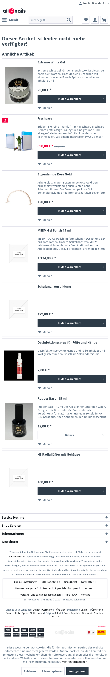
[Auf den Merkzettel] (45, 108)
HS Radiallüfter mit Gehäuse (59, 455)
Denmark (87, 613)
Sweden (98, 613)
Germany (47, 609)
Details (84, 434)
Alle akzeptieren (52, 671)
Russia (55, 616)
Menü (10, 19)
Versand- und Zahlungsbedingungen (40, 594)
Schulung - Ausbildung (54, 287)
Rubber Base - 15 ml (52, 399)
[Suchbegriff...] (51, 20)
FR (85, 609)
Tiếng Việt (59, 609)
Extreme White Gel (51, 62)
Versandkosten (17, 556)
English (36, 609)
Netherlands (37, 613)
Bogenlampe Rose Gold (55, 174)
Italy (17, 613)
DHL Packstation (50, 582)
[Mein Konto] (95, 20)
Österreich (97, 609)
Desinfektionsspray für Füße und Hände (67, 343)
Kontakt (85, 594)
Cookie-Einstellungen (25, 582)
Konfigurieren (77, 671)
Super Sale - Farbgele (66, 588)
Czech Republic (71, 613)
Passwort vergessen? (26, 588)
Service (46, 588)
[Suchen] (69, 20)
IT (88, 609)
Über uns (87, 588)
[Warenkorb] (104, 20)
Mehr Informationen (74, 661)
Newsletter (87, 582)
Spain (25, 613)
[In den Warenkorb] (72, 99)
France (9, 613)
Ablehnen (30, 671)
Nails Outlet (70, 582)
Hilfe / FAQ (71, 594)
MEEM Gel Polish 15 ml (54, 230)
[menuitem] (10, 20)
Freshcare (45, 118)
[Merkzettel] (85, 20)
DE (81, 609)
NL (60, 613)
